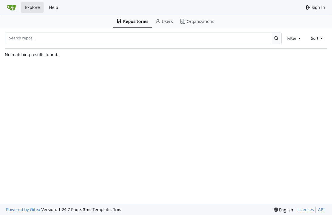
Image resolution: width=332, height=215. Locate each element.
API (321, 209)
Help (53, 7)
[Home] (11, 7)
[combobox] (294, 38)
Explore (32, 7)
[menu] (283, 210)
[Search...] (277, 38)
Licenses (305, 209)
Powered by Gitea (23, 209)
